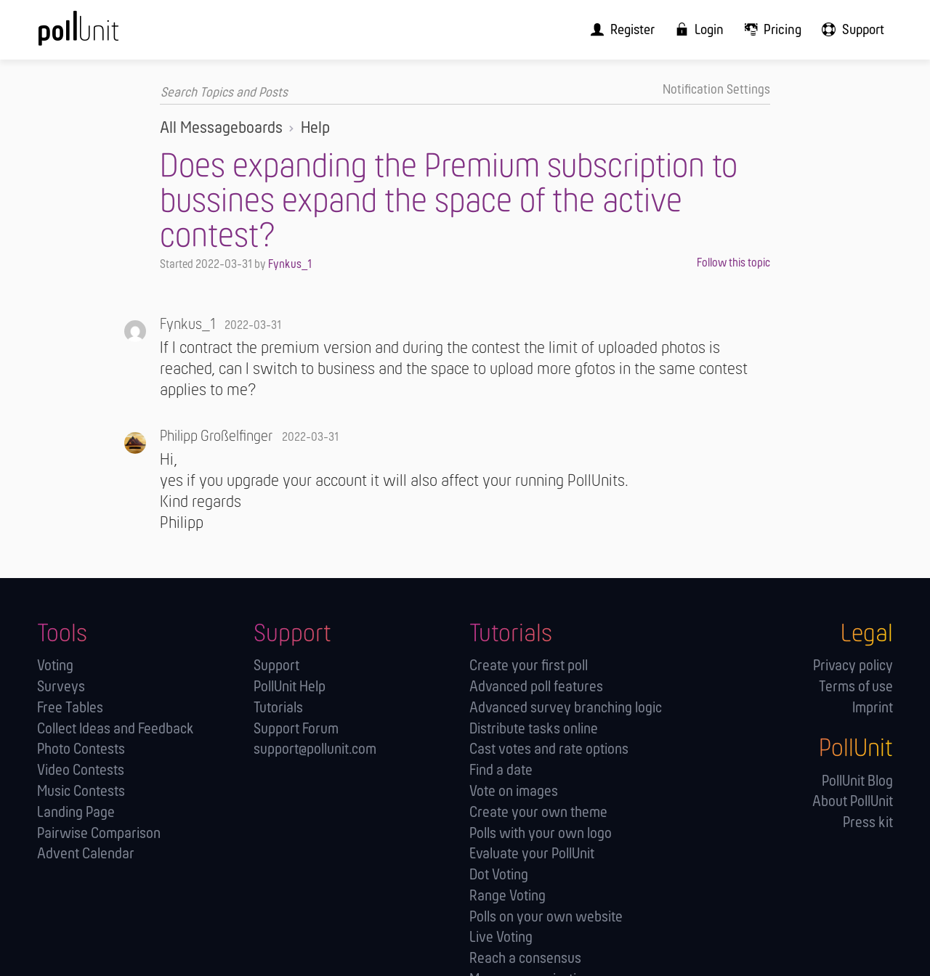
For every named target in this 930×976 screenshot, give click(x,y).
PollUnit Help (290, 686)
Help (315, 128)
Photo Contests (81, 749)
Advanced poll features (536, 686)
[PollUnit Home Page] (102, 34)
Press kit (868, 822)
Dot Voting (498, 874)
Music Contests (81, 791)
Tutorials (278, 707)
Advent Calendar (85, 853)
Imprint (872, 707)
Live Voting (501, 938)
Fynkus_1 (290, 265)
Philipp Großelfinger (216, 436)
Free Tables (70, 707)
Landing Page (76, 812)
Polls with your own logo (540, 833)
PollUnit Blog (857, 781)
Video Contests (80, 770)
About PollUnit (852, 802)
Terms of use (856, 686)
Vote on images (513, 791)
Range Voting (507, 895)
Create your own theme (538, 812)
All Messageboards (221, 128)
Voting (55, 665)
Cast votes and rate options (548, 749)
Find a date (501, 770)
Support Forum (296, 728)
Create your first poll (528, 665)
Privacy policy (853, 665)
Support (276, 665)
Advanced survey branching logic (565, 707)
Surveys (61, 686)
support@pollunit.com (315, 749)
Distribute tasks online (533, 728)
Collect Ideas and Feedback (115, 728)
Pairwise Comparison (99, 833)
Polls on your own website (546, 916)
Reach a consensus (525, 958)
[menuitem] (635, 29)
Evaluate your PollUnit (531, 853)
